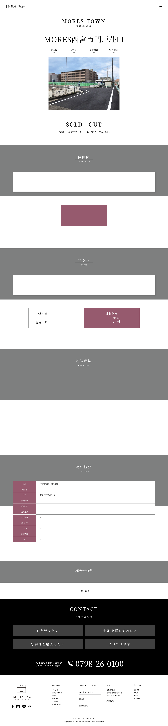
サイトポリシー (76, 718)
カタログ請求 (120, 644)
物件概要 (113, 50)
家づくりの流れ (56, 704)
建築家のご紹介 (57, 693)
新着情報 (110, 701)
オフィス (136, 696)
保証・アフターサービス (113, 696)
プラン (74, 50)
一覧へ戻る (84, 590)
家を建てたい (47, 630)
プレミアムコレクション (89, 685)
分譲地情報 (83, 705)
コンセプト (55, 690)
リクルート (137, 698)
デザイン (54, 696)
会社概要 (136, 690)
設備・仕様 (55, 698)
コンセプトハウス (86, 692)
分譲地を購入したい (48, 644)
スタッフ (136, 693)
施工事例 (82, 699)
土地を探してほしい (120, 630)
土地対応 (55, 701)
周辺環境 (94, 50)
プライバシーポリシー (91, 718)
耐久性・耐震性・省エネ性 (114, 693)
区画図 (54, 50)
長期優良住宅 (110, 690)
